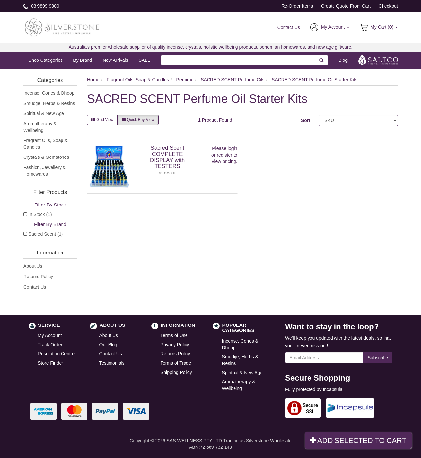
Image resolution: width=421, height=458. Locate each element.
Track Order (50, 344)
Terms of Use (174, 335)
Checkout (388, 6)
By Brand (82, 60)
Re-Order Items (297, 6)
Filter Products (50, 192)
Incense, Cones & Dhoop (49, 93)
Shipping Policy (176, 372)
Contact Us (288, 27)
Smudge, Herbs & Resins (49, 103)
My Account (50, 335)
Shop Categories (45, 60)
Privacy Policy (175, 344)
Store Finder (50, 363)
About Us (32, 266)
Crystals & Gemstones (46, 157)
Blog (343, 60)
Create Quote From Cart (346, 6)
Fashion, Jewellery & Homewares (44, 171)
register (224, 154)
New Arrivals (115, 60)
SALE (145, 60)
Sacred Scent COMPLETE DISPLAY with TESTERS (167, 157)
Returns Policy (38, 276)
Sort (305, 120)
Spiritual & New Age (43, 113)
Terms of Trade (176, 363)
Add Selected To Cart (358, 440)
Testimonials (112, 363)
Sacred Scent (45, 234)
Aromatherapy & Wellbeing (40, 127)
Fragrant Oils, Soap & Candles (45, 144)
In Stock (40, 214)
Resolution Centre (56, 353)
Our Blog (108, 344)
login (232, 148)
